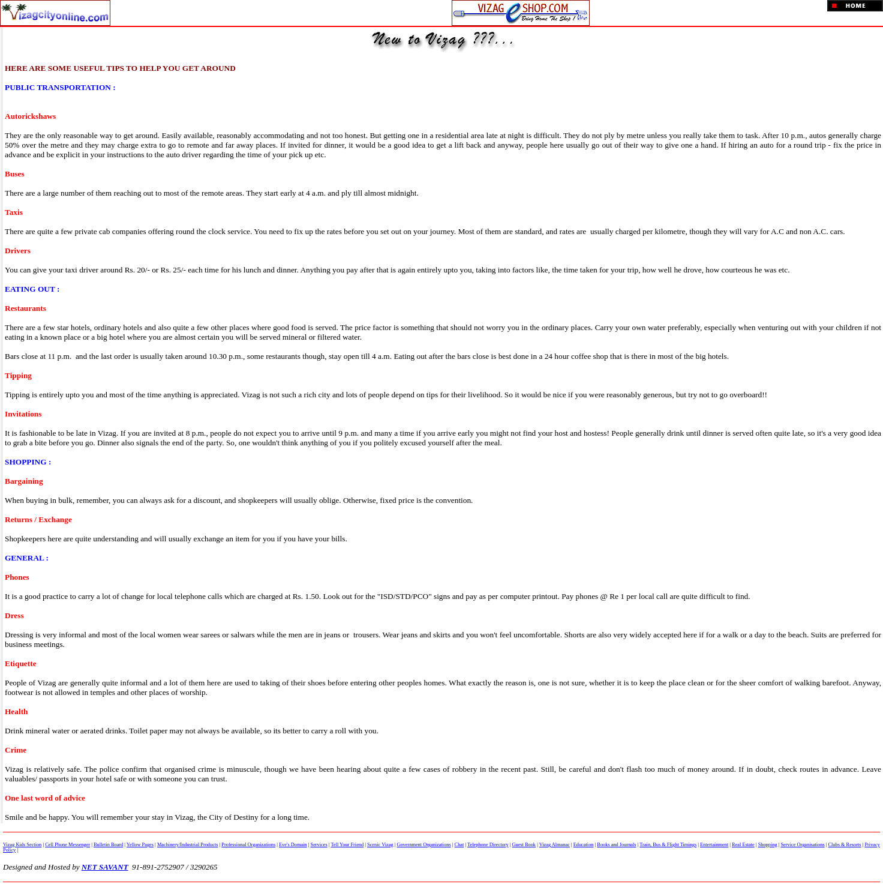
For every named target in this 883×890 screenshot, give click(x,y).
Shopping (767, 844)
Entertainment (714, 844)
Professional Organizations (248, 844)
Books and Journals (616, 844)
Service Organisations (802, 844)
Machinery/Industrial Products (187, 844)
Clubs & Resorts (844, 844)
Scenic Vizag (380, 844)
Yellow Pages (140, 844)
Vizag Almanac (554, 844)
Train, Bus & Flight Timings (667, 844)
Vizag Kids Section (22, 844)
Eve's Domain (293, 844)
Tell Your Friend (347, 844)
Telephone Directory (488, 844)
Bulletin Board (108, 844)
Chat (459, 844)
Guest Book (524, 844)
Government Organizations (423, 844)
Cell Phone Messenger (67, 844)
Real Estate (743, 844)
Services (319, 844)
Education (583, 844)
